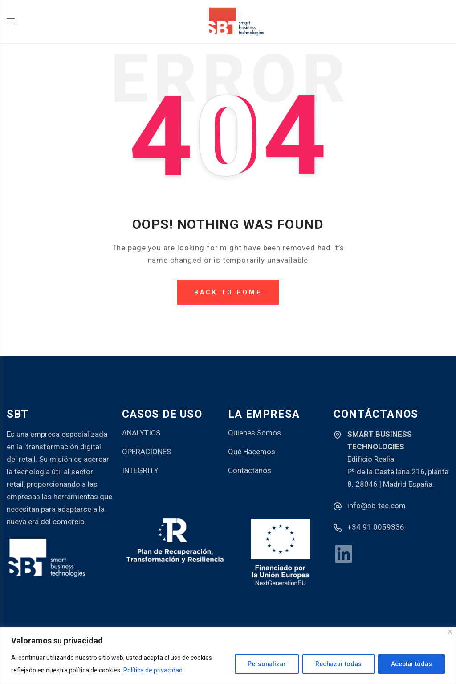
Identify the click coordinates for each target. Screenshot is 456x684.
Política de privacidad (153, 670)
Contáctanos (249, 470)
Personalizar (267, 663)
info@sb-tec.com (376, 505)
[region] (228, 655)
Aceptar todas (411, 663)
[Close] (450, 632)
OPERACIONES (146, 451)
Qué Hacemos (251, 451)
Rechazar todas (338, 663)
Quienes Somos (254, 432)
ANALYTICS (141, 432)
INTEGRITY (140, 470)
